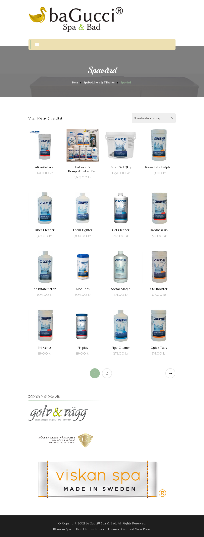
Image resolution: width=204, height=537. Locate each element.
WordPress (142, 529)
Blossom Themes (107, 529)
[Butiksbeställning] (154, 118)
